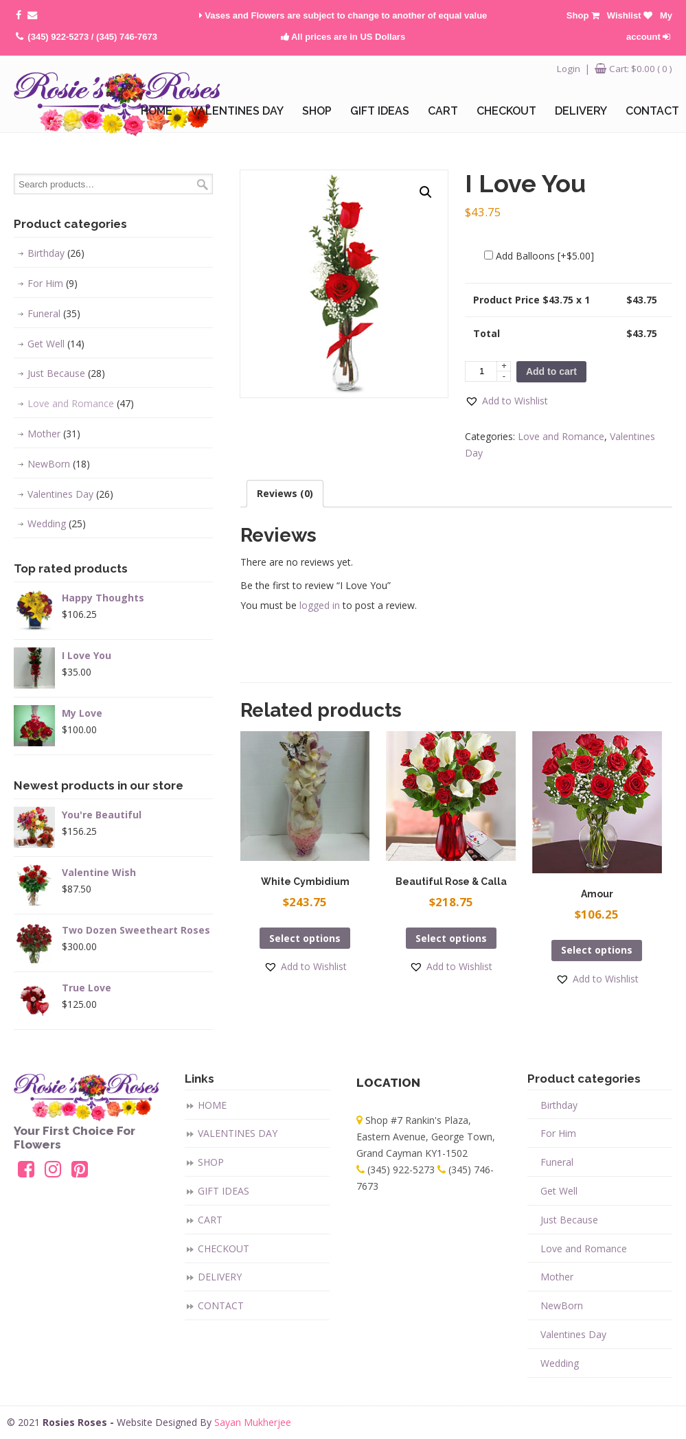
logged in (319, 605)
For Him (52, 283)
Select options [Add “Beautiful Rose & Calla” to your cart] (451, 938)
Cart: (640, 68)
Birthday (55, 253)
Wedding (56, 524)
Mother (53, 434)
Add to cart (551, 371)
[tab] (285, 493)
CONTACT (221, 1305)
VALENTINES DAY (237, 1133)
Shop (583, 15)
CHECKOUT (223, 1248)
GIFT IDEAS (223, 1190)
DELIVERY (220, 1276)
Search (202, 184)
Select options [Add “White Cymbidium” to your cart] (305, 938)
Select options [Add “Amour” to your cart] (596, 949)
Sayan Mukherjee (252, 1422)
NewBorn (58, 464)
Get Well (55, 344)
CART (210, 1219)
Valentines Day (70, 494)
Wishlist (629, 15)
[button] (506, 401)
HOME (212, 1105)
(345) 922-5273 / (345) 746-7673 (92, 37)
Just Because (66, 373)
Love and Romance (561, 436)
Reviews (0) (285, 493)
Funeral (53, 314)
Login (568, 68)
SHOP (211, 1162)
